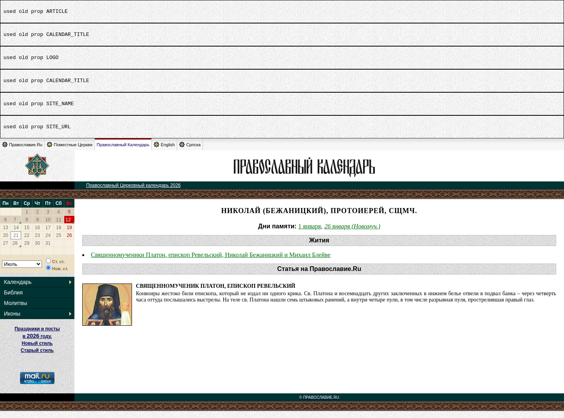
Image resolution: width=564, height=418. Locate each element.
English (164, 151)
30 (37, 250)
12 (67, 227)
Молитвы (15, 310)
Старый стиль (37, 357)
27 (5, 250)
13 (5, 234)
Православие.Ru (22, 151)
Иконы (12, 321)
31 (48, 250)
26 (69, 242)
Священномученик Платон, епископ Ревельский (215, 293)
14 (16, 234)
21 (15, 242)
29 (26, 250)
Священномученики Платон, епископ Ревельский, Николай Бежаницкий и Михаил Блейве (211, 261)
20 (5, 242)
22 (26, 242)
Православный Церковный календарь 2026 (133, 192)
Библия (13, 299)
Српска (190, 151)
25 (58, 242)
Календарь (18, 289)
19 (69, 234)
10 (48, 227)
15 (26, 234)
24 (48, 242)
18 (58, 234)
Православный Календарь (123, 151)
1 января (309, 233)
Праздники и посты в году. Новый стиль (37, 343)
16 (37, 234)
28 (15, 250)
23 (37, 242)
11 (58, 227)
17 (48, 234)
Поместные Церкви (69, 151)
